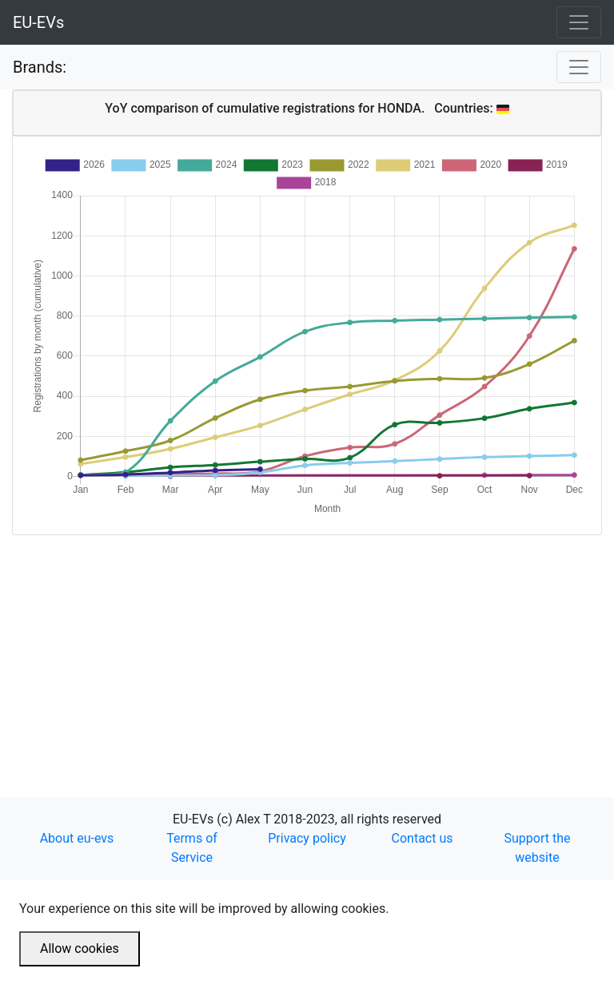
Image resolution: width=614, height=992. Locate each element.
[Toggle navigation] (578, 22)
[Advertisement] (307, 647)
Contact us (422, 838)
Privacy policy (307, 838)
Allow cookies (79, 948)
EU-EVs (38, 22)
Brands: (39, 67)
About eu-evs (77, 838)
